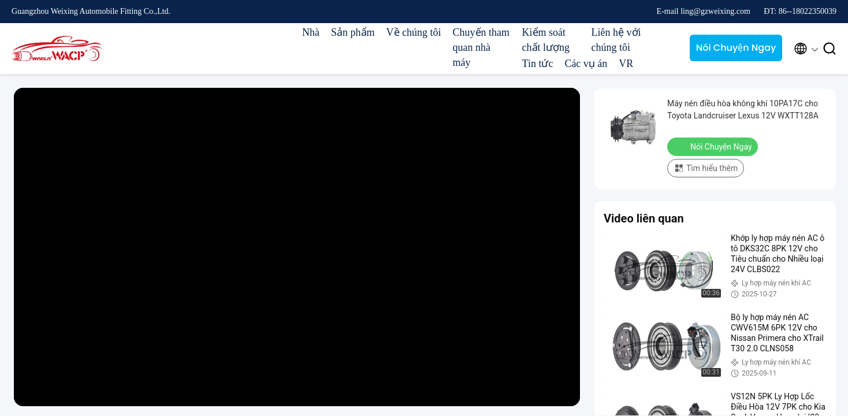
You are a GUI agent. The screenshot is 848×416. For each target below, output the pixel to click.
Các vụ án (585, 63)
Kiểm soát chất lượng (546, 40)
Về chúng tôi (413, 32)
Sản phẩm (353, 32)
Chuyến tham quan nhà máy (481, 47)
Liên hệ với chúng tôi (616, 40)
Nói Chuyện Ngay (736, 47)
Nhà (310, 32)
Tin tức (537, 63)
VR (626, 63)
